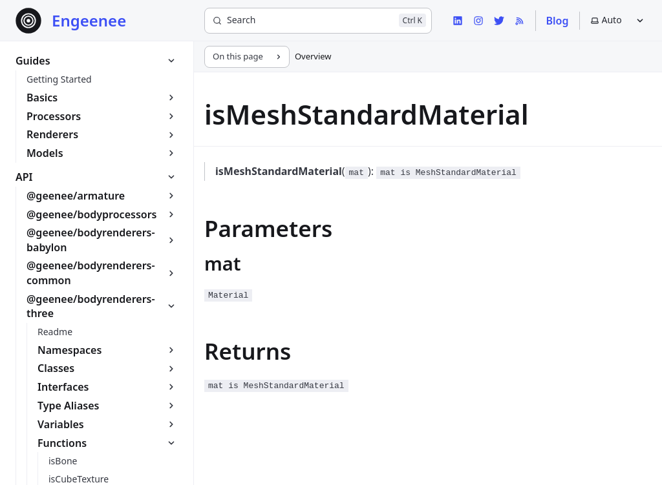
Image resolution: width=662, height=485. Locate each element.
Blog (557, 21)
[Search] (318, 21)
